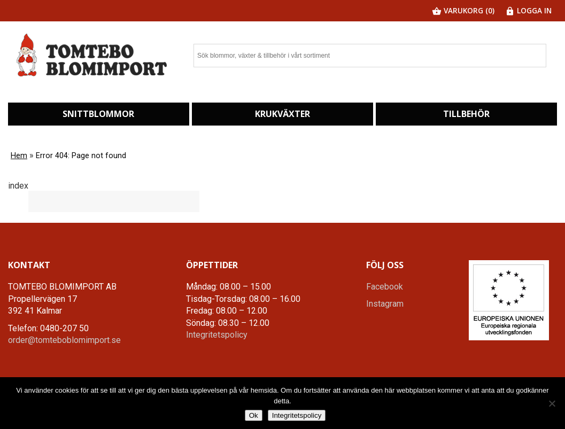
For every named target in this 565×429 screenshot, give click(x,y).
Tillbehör (466, 114)
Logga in (528, 10)
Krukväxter (282, 114)
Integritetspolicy (216, 335)
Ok (253, 415)
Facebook (384, 287)
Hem (19, 155)
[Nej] (551, 403)
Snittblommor (98, 114)
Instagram (385, 304)
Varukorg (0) (463, 10)
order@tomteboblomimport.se (64, 340)
